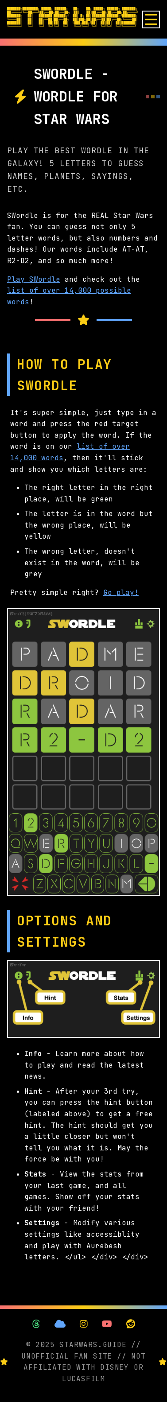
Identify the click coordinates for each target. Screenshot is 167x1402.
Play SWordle (33, 279)
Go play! (121, 592)
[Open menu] (151, 19)
